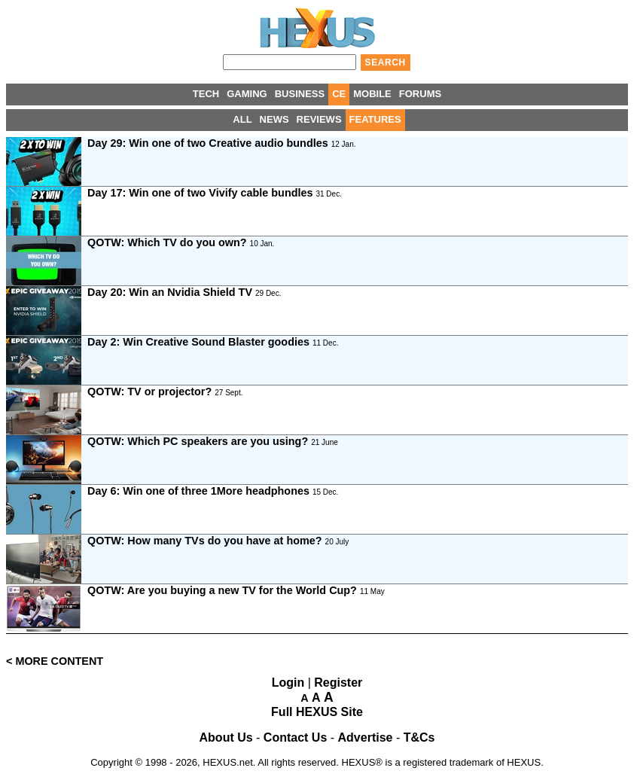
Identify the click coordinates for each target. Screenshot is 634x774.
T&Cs (419, 737)
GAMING (247, 93)
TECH (206, 93)
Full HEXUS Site (317, 711)
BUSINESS (300, 93)
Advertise (365, 737)
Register (338, 682)
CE (339, 93)
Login (288, 682)
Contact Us (295, 737)
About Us (226, 737)
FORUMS (420, 93)
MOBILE (372, 93)
